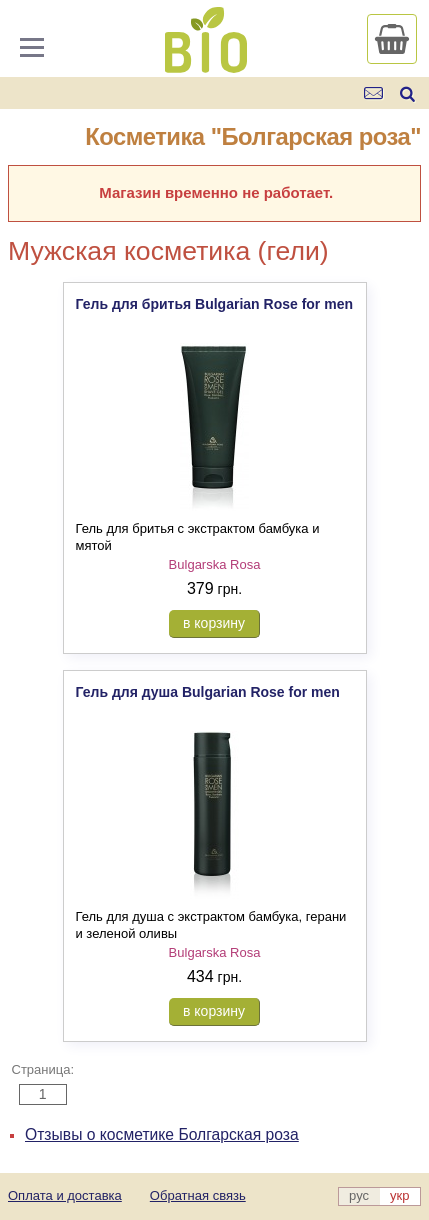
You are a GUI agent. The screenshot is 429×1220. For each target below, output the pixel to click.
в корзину (214, 623)
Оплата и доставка (65, 1195)
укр (399, 1195)
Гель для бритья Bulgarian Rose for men (214, 304)
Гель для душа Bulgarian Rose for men (208, 692)
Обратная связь (198, 1195)
